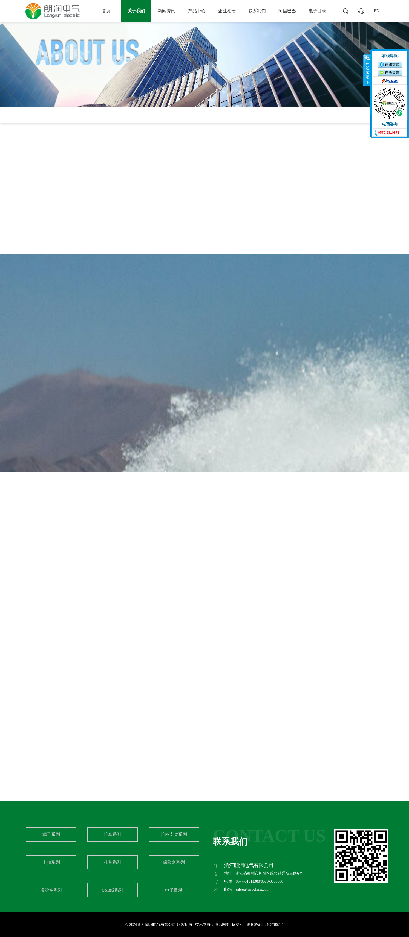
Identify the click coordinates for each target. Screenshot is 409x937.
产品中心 (197, 10)
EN (376, 10)
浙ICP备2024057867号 (265, 925)
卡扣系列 (51, 862)
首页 (106, 10)
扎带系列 (112, 862)
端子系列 (51, 834)
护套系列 (112, 834)
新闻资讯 (166, 10)
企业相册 (227, 10)
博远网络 (222, 925)
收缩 (367, 70)
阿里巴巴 (287, 10)
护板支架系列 (174, 834)
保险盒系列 (174, 862)
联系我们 (257, 10)
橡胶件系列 (51, 890)
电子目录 (317, 10)
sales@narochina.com (252, 889)
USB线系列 (112, 890)
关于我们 (136, 10)
